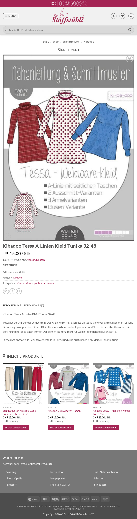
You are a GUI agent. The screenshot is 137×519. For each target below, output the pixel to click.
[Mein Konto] (113, 16)
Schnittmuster (71, 41)
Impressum (70, 506)
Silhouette (100, 484)
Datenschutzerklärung (69, 509)
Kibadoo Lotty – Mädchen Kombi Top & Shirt (111, 412)
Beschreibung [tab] (12, 305)
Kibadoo (88, 41)
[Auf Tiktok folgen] (73, 3)
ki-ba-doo (56, 472)
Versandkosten (36, 259)
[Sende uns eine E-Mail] (79, 3)
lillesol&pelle (14, 478)
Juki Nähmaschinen (106, 472)
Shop (56, 41)
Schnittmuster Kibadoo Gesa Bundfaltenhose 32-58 (19, 412)
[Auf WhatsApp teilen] (6, 291)
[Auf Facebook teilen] (12, 291)
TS (92, 514)
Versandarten (88, 506)
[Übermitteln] (130, 29)
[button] (53, 3)
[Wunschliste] (122, 16)
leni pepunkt (57, 478)
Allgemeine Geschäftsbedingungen (39, 506)
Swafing (11, 472)
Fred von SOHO (60, 484)
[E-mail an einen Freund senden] (19, 291)
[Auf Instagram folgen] (67, 3)
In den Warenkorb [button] (16, 427)
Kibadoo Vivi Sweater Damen (64, 410)
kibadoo (21, 283)
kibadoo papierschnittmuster (40, 283)
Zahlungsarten (110, 506)
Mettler (99, 478)
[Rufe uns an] (84, 3)
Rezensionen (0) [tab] (34, 305)
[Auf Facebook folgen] (61, 3)
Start (46, 41)
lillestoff (11, 484)
